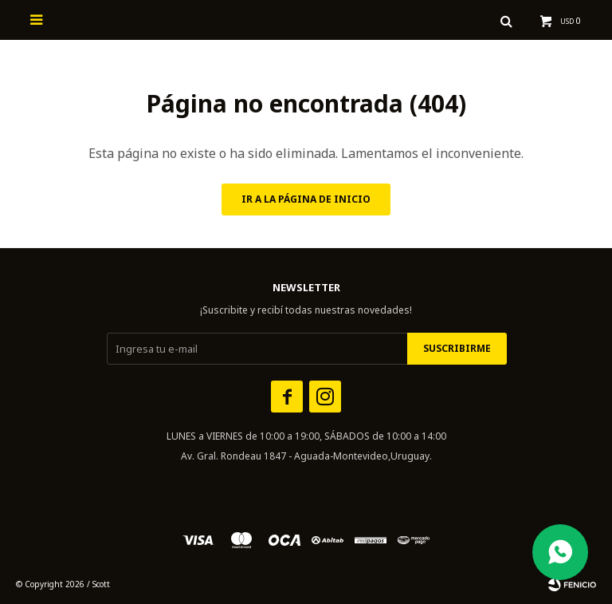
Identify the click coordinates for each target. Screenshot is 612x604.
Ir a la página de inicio (306, 199)
